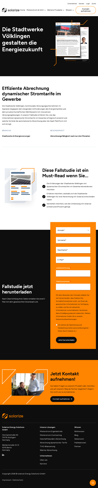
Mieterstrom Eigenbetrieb (51, 431)
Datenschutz (17, 480)
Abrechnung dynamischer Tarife (53, 443)
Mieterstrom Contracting (51, 435)
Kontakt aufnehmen (86, 10)
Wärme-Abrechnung (48, 450)
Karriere (81, 4)
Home (22, 10)
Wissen (69, 10)
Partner (77, 446)
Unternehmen (72, 4)
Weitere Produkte (54, 10)
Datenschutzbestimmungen (66, 326)
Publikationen (80, 443)
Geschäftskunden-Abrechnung (53, 439)
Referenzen (79, 431)
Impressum (6, 480)
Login (88, 4)
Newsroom (79, 439)
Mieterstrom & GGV (35, 10)
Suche (94, 4)
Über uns (43, 460)
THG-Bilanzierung (47, 446)
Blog (76, 435)
